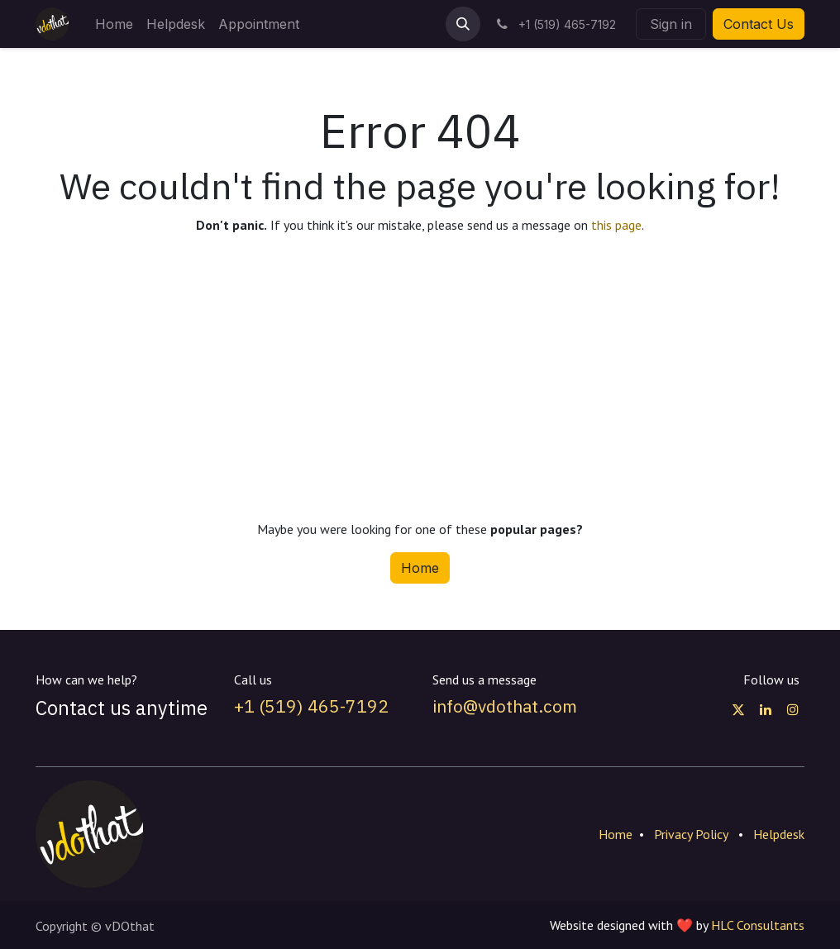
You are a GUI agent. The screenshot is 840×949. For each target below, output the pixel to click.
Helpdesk (778, 834)
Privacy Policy (691, 834)
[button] (463, 24)
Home (420, 568)
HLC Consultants (757, 925)
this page (616, 225)
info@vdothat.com (504, 706)
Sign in (671, 24)
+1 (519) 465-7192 (311, 706)
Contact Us (758, 24)
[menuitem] (114, 24)
